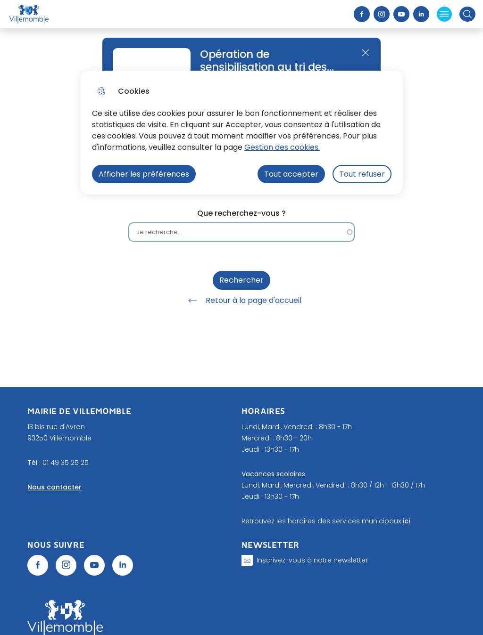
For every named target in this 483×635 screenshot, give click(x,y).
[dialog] (242, 133)
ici (406, 521)
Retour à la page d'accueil (241, 300)
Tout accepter (291, 174)
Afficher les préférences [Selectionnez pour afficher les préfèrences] (144, 174)
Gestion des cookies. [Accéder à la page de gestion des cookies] (282, 147)
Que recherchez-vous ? (241, 213)
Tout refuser (362, 174)
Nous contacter (54, 487)
